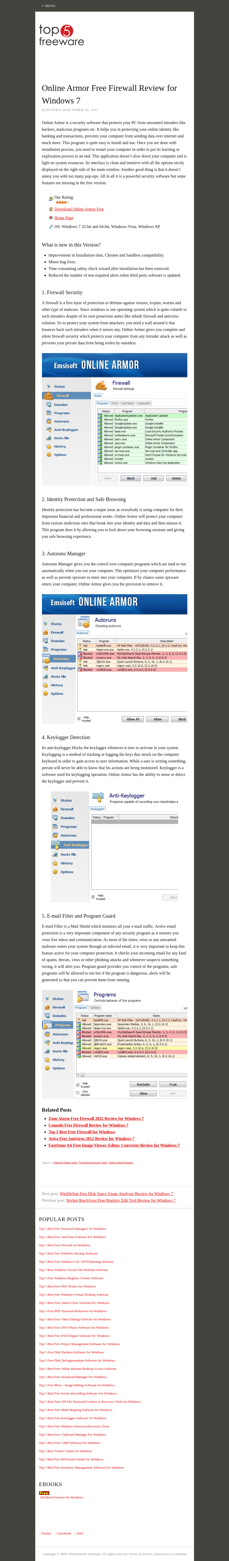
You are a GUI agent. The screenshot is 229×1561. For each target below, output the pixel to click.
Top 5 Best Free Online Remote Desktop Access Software (78, 1369)
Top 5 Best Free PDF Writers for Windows (67, 1286)
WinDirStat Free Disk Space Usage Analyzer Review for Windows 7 (116, 1193)
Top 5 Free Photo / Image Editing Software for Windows (77, 1385)
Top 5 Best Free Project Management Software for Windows (79, 1344)
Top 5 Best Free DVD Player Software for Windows (74, 1327)
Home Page (64, 218)
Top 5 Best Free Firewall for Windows (82, 1132)
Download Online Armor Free (79, 209)
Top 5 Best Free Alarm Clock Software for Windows (74, 1303)
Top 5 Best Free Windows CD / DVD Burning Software (76, 1262)
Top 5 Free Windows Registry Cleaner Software (71, 1278)
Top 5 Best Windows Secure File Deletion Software (73, 1270)
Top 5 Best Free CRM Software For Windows (69, 1443)
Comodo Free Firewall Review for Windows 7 (89, 1125)
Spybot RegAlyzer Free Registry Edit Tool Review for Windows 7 (121, 1200)
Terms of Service (140, 1554)
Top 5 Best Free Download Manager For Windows (73, 1377)
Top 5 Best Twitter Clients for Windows (65, 1451)
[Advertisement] (129, 61)
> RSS (79, 1533)
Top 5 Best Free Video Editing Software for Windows (75, 1319)
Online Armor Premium (121, 1162)
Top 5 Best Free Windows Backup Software (68, 1253)
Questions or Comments (170, 1554)
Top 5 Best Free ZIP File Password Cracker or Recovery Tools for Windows (90, 1402)
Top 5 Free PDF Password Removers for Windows (73, 1311)
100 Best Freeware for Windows (61, 1497)
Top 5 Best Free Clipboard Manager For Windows (72, 1434)
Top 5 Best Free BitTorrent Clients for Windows (71, 1459)
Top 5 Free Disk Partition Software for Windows (71, 1352)
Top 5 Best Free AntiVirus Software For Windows (72, 1237)
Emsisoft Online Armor (65, 1162)
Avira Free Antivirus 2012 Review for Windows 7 (92, 1138)
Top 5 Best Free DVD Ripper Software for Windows (74, 1336)
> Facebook (63, 1533)
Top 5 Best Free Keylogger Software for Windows (73, 1418)
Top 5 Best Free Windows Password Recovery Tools (74, 1426)
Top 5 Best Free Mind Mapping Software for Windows (75, 1410)
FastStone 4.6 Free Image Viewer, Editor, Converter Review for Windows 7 (114, 1145)
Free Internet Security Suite (93, 1162)
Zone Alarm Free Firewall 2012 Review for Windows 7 (96, 1118)
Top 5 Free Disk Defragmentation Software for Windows (77, 1360)
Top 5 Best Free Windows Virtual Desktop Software (74, 1294)
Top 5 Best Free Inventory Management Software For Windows (81, 1467)
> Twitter (45, 1533)
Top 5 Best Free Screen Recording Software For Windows (78, 1393)
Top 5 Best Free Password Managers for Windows (72, 1229)
